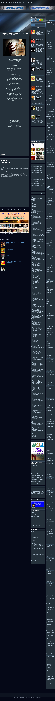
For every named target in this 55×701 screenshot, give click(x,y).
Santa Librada (48, 529)
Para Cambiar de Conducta (36, 261)
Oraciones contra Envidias (36, 219)
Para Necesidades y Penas (36, 329)
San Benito (48, 357)
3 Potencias (48, 37)
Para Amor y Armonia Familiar (37, 252)
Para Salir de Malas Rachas (36, 386)
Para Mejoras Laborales (36, 324)
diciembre (34, 537)
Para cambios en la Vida (36, 413)
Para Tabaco (34, 402)
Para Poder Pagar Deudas (36, 356)
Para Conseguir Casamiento (37, 271)
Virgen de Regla (49, 630)
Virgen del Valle (49, 681)
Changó (47, 130)
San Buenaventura (49, 359)
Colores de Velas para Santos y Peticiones (50, 132)
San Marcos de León (49, 450)
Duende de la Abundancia (48, 180)
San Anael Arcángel (49, 347)
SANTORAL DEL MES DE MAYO (36, 166)
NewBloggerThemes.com (38, 697)
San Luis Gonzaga (49, 446)
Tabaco (47, 603)
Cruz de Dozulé (49, 154)
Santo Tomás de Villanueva (49, 586)
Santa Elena (48, 510)
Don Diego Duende (49, 166)
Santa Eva (48, 512)
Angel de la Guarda (49, 102)
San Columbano (49, 378)
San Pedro (48, 474)
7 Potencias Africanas (50, 53)
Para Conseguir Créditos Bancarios (38, 272)
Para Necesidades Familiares (37, 328)
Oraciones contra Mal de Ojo (37, 221)
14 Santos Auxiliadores (50, 27)
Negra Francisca (49, 263)
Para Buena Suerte (35, 260)
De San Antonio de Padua (35, 518)
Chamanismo (34, 197)
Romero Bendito (49, 326)
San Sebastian (48, 484)
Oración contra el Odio (36, 236)
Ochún (47, 301)
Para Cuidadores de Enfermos (37, 274)
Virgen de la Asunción (50, 632)
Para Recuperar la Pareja (36, 379)
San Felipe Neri (49, 392)
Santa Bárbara (48, 502)
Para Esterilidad (34, 301)
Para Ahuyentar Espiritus (36, 243)
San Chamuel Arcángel (50, 367)
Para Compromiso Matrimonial (37, 269)
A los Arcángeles (49, 81)
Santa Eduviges (49, 508)
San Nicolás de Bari (49, 463)
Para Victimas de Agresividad (37, 410)
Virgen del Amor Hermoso (49, 665)
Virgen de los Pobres (49, 661)
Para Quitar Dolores (35, 375)
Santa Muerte (48, 550)
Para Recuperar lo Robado (36, 381)
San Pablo (48, 467)
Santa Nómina (48, 554)
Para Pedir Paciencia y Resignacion (38, 347)
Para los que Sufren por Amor (37, 420)
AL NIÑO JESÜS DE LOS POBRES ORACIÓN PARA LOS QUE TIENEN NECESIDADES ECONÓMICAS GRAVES (14, 34)
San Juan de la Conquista (48, 437)
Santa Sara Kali (49, 560)
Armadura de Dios (49, 116)
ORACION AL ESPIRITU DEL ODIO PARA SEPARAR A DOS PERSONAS (40, 59)
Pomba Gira (48, 318)
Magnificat (34, 206)
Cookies (3, 275)
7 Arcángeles (48, 46)
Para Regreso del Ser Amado (37, 383)
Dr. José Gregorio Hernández (49, 175)
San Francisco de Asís (50, 396)
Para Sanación (34, 391)
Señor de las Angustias (50, 595)
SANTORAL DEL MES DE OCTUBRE (37, 189)
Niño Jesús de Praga (49, 271)
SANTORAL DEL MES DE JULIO (36, 170)
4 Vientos (48, 42)
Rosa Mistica (48, 328)
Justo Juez (48, 232)
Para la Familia (34, 416)
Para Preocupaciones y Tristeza (37, 357)
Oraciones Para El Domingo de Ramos (37, 469)
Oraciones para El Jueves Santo (36, 479)
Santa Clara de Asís (49, 506)
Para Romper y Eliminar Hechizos (37, 385)
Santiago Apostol (49, 571)
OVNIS (2, 253)
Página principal (33, 164)
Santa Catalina (48, 504)
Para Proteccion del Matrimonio (37, 364)
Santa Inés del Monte (50, 521)
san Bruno (48, 686)
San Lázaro (48, 448)
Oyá (47, 309)
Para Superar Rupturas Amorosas (37, 401)
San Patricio (48, 472)
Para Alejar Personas (35, 248)
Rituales (33, 433)
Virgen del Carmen (49, 670)
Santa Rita (48, 556)
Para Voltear (34, 411)
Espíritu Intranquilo (49, 196)
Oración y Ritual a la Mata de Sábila (38, 237)
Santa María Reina (49, 540)
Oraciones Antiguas (35, 209)
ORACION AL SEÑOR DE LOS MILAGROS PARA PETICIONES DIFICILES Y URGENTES (39, 108)
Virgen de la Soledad (49, 645)
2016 (33, 536)
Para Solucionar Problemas (36, 399)
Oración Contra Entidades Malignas (38, 235)
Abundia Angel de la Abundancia (49, 86)
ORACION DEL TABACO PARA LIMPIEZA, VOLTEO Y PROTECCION (39, 69)
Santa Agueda (48, 496)
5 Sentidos (48, 44)
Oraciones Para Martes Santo (36, 477)
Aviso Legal (4, 274)
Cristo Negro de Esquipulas (49, 146)
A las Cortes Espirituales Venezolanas (48, 75)
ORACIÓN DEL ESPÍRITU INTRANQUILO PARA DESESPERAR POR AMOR (39, 98)
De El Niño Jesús (34, 512)
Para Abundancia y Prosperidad (37, 239)
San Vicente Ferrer (49, 492)
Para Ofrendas (34, 335)
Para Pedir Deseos (35, 341)
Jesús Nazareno (49, 218)
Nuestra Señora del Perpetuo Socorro (49, 293)
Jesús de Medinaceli (49, 222)
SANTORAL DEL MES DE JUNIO (36, 168)
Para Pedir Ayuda (35, 340)
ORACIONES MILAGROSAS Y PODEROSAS (9, 247)
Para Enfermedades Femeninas (37, 295)
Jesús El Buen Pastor (50, 213)
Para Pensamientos (35, 354)
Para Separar (34, 396)
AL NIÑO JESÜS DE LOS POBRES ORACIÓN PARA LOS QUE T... (38, 545)
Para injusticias (34, 415)
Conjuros (33, 200)
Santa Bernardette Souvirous (49, 500)
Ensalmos (33, 203)
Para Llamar (34, 321)
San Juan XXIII (48, 432)
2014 (33, 560)
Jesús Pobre (48, 220)
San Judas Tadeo (49, 439)
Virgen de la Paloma (49, 643)
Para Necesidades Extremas (37, 327)
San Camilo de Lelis (49, 361)
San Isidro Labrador (49, 410)
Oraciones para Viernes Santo (36, 481)
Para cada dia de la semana (36, 412)
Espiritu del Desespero (50, 192)
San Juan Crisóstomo (50, 423)
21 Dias (47, 33)
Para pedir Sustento (35, 426)
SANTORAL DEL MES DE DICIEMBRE (37, 179)
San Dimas (48, 386)
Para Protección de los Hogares (37, 369)
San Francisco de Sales (50, 399)
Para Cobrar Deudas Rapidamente (38, 267)
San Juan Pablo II (49, 428)
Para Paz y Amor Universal (36, 339)
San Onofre (48, 465)
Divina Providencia (49, 164)
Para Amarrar (34, 250)
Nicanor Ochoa (48, 267)
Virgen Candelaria (49, 607)
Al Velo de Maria (49, 93)
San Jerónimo (48, 414)
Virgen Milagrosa (49, 615)
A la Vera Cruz (48, 70)
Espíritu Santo (48, 198)
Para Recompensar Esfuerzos (37, 378)
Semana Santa (34, 436)
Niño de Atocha (49, 276)
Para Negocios (34, 330)
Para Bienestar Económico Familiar (38, 259)
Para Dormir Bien (35, 287)
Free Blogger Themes (31, 697)
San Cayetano (48, 365)
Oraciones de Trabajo (35, 228)
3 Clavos (47, 35)
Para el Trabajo (34, 414)
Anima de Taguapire (49, 109)
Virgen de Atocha (49, 619)
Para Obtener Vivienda (36, 333)
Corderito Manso (49, 139)
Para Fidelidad (34, 304)
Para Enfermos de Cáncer (36, 296)
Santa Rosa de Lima (49, 558)
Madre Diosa (48, 240)
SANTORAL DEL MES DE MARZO (37, 185)
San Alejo (48, 343)
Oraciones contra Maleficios (36, 222)
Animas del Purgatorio (50, 111)
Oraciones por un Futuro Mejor (37, 233)
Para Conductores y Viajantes (37, 270)
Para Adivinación (35, 240)
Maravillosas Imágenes (35, 525)
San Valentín (48, 490)
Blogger (41, 193)
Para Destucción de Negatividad (37, 279)
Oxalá (47, 307)
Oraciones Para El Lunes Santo (36, 471)
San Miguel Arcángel (49, 460)
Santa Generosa (49, 519)
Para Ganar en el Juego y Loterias (38, 306)
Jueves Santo (33, 467)
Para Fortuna (34, 305)
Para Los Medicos (35, 323)
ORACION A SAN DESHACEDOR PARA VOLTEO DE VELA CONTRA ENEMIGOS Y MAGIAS (40, 78)
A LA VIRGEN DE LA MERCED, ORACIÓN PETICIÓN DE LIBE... (38, 555)
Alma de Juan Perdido (50, 95)
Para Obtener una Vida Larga (37, 334)
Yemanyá (48, 683)
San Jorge (48, 417)
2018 (33, 534)
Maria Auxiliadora (49, 248)
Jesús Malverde (49, 216)
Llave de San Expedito (50, 236)
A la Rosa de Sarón (49, 66)
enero (34, 543)
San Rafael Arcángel (49, 478)
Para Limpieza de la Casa (36, 320)
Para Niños (34, 331)
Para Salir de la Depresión (36, 387)
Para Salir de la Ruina (35, 388)
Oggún (47, 303)
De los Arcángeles (34, 523)
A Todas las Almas (49, 61)
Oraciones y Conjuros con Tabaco (37, 234)
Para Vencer (34, 406)
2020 (33, 531)
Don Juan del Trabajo (50, 170)
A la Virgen (48, 72)
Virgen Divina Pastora (50, 609)
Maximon (48, 258)
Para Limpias (34, 319)
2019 (33, 533)
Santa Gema (48, 517)
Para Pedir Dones (35, 342)
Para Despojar (34, 277)
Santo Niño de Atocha (50, 575)
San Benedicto (48, 355)
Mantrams (34, 207)
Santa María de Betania (50, 542)
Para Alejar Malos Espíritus (36, 247)
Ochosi (47, 299)
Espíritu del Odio (49, 200)
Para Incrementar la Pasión (36, 310)
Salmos (33, 434)
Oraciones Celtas (35, 210)
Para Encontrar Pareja (36, 291)
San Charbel (48, 370)
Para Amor (34, 251)
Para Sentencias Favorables (37, 395)
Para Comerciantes (35, 268)
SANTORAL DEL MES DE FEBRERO (37, 183)
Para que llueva (34, 429)
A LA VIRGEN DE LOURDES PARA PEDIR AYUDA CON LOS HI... (38, 548)
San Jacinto (48, 412)
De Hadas (32, 514)
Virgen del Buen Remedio (49, 668)
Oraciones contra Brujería (36, 216)
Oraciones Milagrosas (35, 213)
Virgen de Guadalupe (50, 626)
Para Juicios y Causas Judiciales (37, 311)
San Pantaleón (48, 470)
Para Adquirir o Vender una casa (37, 241)
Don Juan (48, 168)
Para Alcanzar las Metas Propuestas (38, 244)
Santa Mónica (48, 552)
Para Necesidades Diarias (36, 326)
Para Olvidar (34, 336)
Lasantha (26, 697)
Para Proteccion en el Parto (36, 365)
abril (34, 541)
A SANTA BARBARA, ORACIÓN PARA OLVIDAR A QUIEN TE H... (38, 552)
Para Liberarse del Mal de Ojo (37, 316)
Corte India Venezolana (50, 141)
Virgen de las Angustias (50, 648)
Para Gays (34, 307)
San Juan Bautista (49, 421)
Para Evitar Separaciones (36, 302)
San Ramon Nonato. (49, 481)
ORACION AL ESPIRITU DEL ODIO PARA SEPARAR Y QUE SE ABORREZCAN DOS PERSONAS (40, 50)
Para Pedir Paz (34, 348)
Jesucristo (48, 211)
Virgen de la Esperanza (50, 638)
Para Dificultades (35, 281)
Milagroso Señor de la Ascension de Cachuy (50, 260)
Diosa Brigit (48, 158)
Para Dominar (34, 285)
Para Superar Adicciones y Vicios (37, 400)
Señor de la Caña (49, 593)
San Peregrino (48, 476)
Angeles (47, 104)
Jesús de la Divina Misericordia (49, 228)
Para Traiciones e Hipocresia (37, 404)
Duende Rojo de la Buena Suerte (49, 178)
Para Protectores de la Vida (36, 370)
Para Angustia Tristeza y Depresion (38, 253)
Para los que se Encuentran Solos (37, 423)
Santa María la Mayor (50, 548)
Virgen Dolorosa (49, 612)
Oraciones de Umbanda (36, 229)
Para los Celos (34, 419)
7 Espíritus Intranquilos (50, 51)
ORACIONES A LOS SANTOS (6, 241)
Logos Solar (48, 238)
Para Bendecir (34, 257)
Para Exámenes (35, 303)
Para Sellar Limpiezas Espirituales (37, 393)
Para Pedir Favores (35, 343)
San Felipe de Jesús (49, 394)
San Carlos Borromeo (50, 363)
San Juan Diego (49, 426)
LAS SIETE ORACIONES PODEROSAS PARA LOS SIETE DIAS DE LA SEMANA (40, 117)
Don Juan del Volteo (49, 172)
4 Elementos (48, 40)
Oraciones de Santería (36, 227)
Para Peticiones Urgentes (36, 355)
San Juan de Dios (49, 434)
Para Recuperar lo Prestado (36, 380)
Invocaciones (34, 205)
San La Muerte (48, 441)
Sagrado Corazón (49, 334)
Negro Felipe (48, 265)
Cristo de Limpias (49, 150)
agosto (34, 538)
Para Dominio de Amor (36, 286)
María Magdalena (49, 251)
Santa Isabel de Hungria (49, 525)
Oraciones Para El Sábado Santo (36, 475)
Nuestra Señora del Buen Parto (49, 290)
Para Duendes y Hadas (36, 288)
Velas (47, 605)
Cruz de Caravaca (49, 152)
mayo (34, 540)
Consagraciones (35, 201)
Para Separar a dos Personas (37, 397)
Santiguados (34, 435)
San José (48, 419)
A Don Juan (48, 56)
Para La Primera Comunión (36, 312)
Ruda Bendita (48, 330)
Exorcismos (34, 204)
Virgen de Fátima (49, 624)
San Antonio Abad (49, 349)
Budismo (33, 196)
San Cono (48, 380)
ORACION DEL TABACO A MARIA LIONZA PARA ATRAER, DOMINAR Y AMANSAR (40, 32)
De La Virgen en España (35, 516)
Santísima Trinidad (49, 589)
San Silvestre (48, 486)
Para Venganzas (35, 407)
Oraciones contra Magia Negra (37, 220)
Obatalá (47, 297)
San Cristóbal (48, 382)
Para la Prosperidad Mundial (37, 417)
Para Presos (34, 358)
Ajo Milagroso (48, 88)
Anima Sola (48, 107)
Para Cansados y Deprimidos (37, 262)
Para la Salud (34, 418)
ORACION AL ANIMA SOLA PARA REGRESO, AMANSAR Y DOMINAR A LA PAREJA (40, 41)
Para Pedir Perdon (35, 349)
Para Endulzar (34, 294)
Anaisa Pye (48, 100)
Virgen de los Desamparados (49, 659)
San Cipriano (48, 372)
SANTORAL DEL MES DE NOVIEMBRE (35, 177)
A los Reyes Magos (49, 83)
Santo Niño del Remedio (48, 581)
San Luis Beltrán (49, 444)
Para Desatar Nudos (35, 275)
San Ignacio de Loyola (50, 407)
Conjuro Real (48, 134)
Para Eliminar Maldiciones (36, 290)
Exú (47, 202)
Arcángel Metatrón (49, 114)
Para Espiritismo (35, 298)
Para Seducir (34, 392)
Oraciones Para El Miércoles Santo (37, 473)
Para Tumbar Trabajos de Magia (37, 405)
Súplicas (33, 437)
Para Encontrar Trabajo (36, 292)
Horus (47, 206)
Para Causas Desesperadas (37, 263)
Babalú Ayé (48, 118)
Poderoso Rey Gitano (50, 315)
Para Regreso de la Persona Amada (38, 382)
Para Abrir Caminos (35, 238)
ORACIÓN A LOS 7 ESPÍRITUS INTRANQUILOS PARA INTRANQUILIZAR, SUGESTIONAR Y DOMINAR (40, 88)
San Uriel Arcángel (49, 488)
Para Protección (35, 366)
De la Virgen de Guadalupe (35, 521)
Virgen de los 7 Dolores (50, 656)
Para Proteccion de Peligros (36, 362)
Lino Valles (48, 234)
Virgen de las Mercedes (50, 653)
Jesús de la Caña (49, 225)
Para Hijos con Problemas (36, 309)
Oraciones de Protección (36, 226)
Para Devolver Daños (35, 280)
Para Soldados (34, 398)
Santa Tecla (48, 562)
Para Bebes (34, 256)
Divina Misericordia (49, 162)
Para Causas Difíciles (35, 264)
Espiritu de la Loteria (49, 189)
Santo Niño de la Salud (50, 577)
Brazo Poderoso (49, 125)
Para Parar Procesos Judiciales (37, 338)
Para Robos (34, 384)
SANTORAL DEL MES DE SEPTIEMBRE (35, 174)
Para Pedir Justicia (35, 344)
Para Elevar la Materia (36, 289)
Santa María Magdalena (48, 538)
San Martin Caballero (49, 453)
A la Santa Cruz (49, 68)
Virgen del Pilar (49, 676)
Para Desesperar (35, 276)
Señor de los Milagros (50, 598)
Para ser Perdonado (35, 432)
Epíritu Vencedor (49, 184)
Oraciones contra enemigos (36, 225)
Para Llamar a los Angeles (36, 322)
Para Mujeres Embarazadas (36, 325)
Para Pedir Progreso (35, 350)
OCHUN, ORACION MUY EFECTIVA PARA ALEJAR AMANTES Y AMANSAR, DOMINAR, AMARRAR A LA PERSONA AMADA (14, 261)
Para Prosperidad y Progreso (37, 361)
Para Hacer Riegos (35, 308)
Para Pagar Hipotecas (35, 337)
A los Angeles (48, 79)
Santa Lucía (48, 531)
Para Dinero (34, 283)
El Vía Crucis (34, 202)
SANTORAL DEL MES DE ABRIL (36, 187)
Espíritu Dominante (49, 194)
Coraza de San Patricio (50, 136)
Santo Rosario (48, 583)
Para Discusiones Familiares (37, 284)
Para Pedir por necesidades (36, 352)
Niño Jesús (48, 269)
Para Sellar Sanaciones (36, 394)
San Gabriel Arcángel (50, 402)
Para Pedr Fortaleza (35, 353)
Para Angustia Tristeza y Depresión (38, 254)
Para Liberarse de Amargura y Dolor (38, 315)
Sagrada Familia (49, 332)
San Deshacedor (49, 384)
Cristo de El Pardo (49, 148)
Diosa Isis (48, 160)
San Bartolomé (48, 353)
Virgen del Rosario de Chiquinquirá (50, 679)
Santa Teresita (48, 566)
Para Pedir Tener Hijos (36, 351)
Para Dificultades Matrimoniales (37, 282)
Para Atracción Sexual (36, 255)
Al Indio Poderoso (49, 90)
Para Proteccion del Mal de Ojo (37, 363)
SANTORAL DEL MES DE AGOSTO (37, 172)
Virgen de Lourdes (49, 628)
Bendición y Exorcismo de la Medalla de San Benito (50, 122)
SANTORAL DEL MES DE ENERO (37, 181)
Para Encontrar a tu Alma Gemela (37, 293)
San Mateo (48, 458)
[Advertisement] (27, 13)
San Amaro (48, 345)
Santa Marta (48, 536)
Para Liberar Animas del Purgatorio (38, 314)
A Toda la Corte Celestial (49, 59)
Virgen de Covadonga (50, 621)
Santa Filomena (49, 515)
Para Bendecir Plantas (36, 258)
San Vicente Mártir (49, 494)
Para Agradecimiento (35, 242)
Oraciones (34, 208)
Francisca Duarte (49, 204)
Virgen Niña (48, 617)
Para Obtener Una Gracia (36, 332)
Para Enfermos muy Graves (36, 297)
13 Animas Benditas (49, 24)
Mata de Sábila (48, 256)
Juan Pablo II (48, 230)
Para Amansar (34, 249)
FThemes (17, 697)
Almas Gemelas (49, 98)
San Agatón (48, 341)
